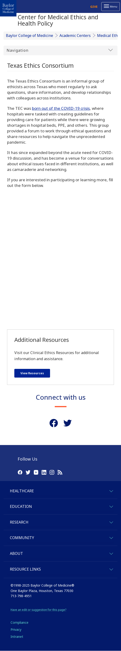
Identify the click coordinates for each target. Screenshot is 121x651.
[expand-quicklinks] (111, 568)
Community (22, 537)
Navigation (60, 50)
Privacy (16, 629)
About (16, 553)
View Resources (32, 373)
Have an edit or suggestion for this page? (38, 610)
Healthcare (22, 490)
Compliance (19, 622)
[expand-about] (111, 552)
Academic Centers (75, 35)
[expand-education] (111, 505)
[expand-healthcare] (111, 490)
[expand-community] (111, 537)
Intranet (17, 636)
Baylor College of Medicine (29, 35)
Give (94, 6)
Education (21, 506)
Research (19, 522)
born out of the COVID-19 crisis (61, 108)
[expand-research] (111, 521)
